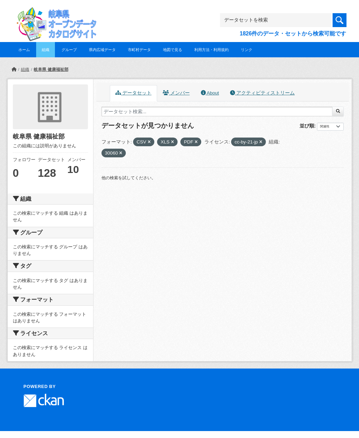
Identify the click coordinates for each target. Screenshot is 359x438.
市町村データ (139, 50)
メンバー (176, 93)
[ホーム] (13, 69)
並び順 (307, 126)
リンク (246, 50)
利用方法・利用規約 (211, 50)
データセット (133, 93)
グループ (69, 50)
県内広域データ (102, 50)
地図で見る (172, 50)
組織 (45, 50)
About (210, 93)
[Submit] (338, 111)
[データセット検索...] (217, 111)
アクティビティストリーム (262, 93)
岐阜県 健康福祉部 (51, 69)
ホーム (24, 50)
